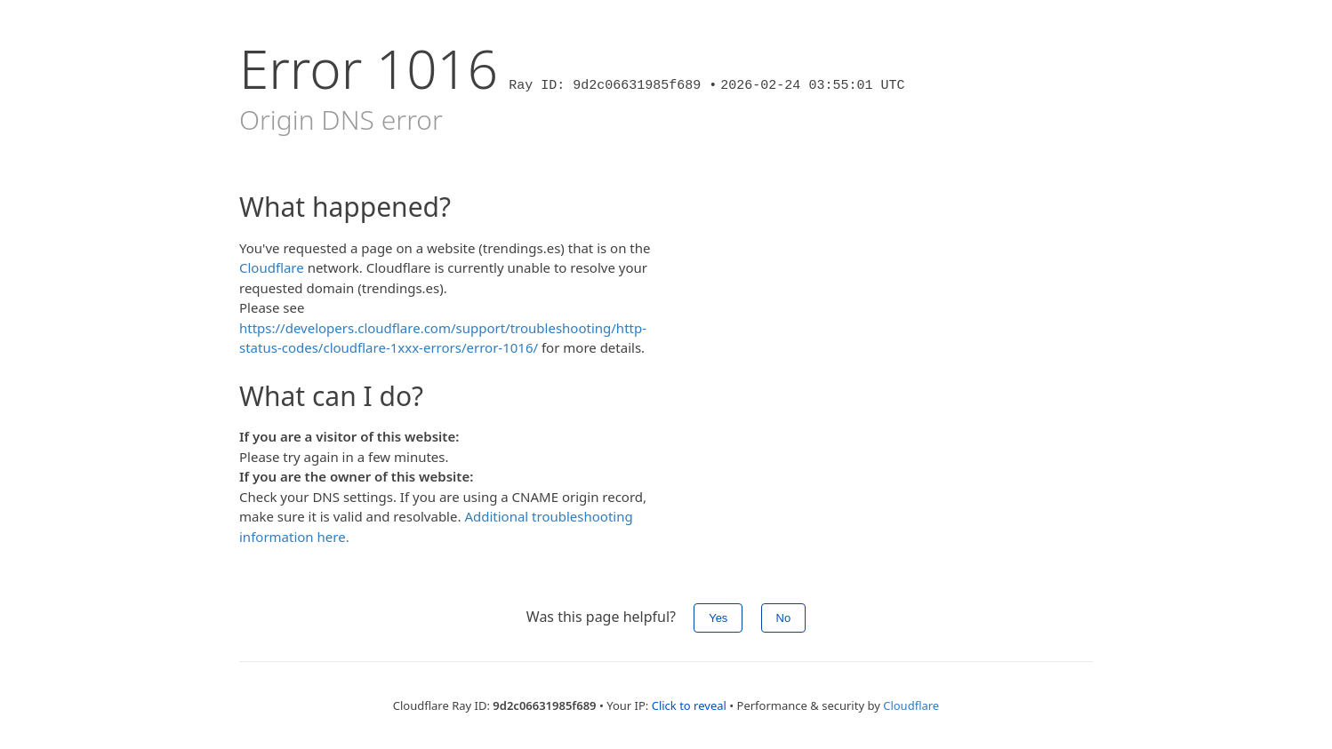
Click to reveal (689, 705)
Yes (718, 618)
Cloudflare (271, 267)
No (783, 618)
